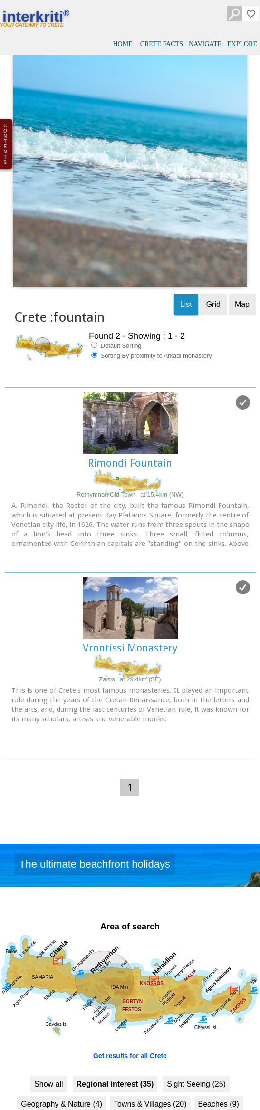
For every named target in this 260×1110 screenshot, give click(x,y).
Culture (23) (134, 1073)
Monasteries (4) (192, 1093)
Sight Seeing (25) (196, 1033)
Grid (213, 253)
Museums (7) (132, 1093)
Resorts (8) (26, 1073)
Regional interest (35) (115, 1033)
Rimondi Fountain (130, 412)
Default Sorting (116, 294)
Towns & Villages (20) (150, 1053)
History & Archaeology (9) (209, 1073)
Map (242, 253)
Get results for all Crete (130, 1004)
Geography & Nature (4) (61, 1053)
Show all (48, 1033)
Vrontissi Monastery (130, 597)
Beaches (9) (218, 1053)
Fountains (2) (79, 1073)
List (186, 253)
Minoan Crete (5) (69, 1093)
